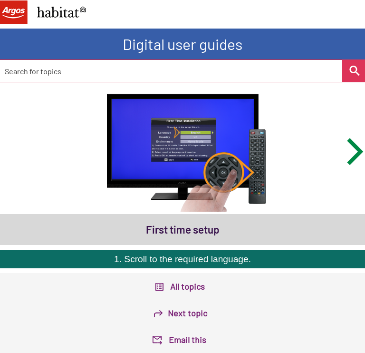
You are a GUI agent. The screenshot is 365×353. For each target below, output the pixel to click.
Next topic (187, 313)
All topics (187, 286)
